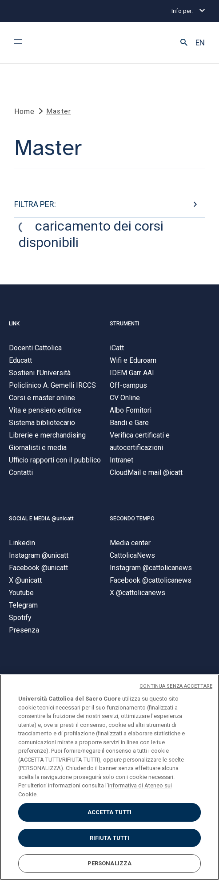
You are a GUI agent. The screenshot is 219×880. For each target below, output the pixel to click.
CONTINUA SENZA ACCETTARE (175, 686)
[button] (184, 42)
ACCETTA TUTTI (110, 812)
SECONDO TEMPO (132, 518)
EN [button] (200, 42)
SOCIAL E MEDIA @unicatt (41, 518)
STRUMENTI (124, 323)
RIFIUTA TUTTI (110, 838)
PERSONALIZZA (110, 863)
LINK (14, 323)
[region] (109, 777)
